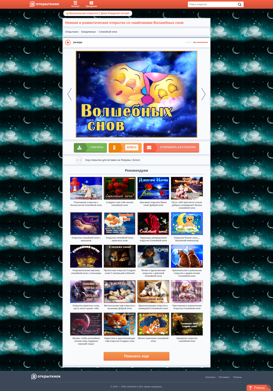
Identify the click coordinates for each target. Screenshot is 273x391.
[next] (203, 94)
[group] (136, 42)
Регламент (224, 377)
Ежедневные (88, 31)
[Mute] (195, 42)
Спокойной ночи (108, 31)
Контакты (210, 377)
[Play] (68, 42)
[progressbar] (202, 42)
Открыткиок (71, 31)
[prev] (69, 94)
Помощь (237, 377)
